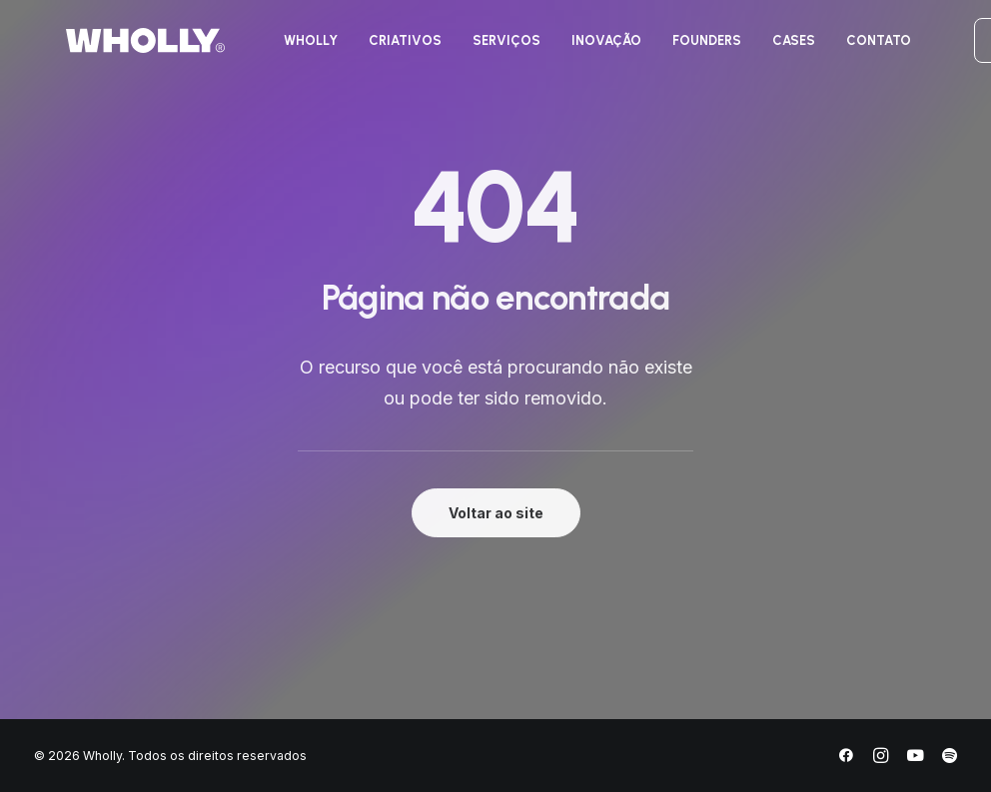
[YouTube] (915, 758)
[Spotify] (949, 758)
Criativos (382, 48)
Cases (770, 48)
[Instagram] (880, 758)
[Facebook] (846, 758)
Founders (683, 48)
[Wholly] (113, 48)
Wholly (288, 48)
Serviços (483, 48)
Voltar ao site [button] (496, 512)
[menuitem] (288, 48)
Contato (855, 48)
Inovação (583, 48)
